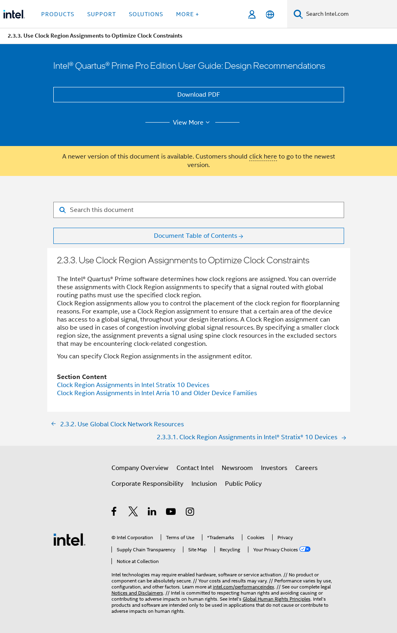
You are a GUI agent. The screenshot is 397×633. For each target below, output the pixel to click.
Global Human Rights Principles (277, 599)
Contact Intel (195, 468)
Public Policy (243, 484)
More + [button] (187, 14)
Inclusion (204, 484)
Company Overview (139, 468)
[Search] (298, 14)
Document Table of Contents (195, 236)
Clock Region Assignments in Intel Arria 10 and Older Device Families (157, 393)
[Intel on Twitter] (133, 513)
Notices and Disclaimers (137, 593)
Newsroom (237, 468)
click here (263, 156)
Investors (274, 468)
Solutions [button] (146, 14)
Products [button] (57, 14)
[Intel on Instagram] (190, 513)
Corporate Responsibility (147, 484)
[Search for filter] (198, 210)
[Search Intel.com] (350, 14)
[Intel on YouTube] (171, 513)
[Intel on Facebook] (114, 513)
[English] (270, 14)
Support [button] (101, 14)
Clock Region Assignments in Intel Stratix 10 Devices (133, 385)
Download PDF (198, 95)
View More (192, 123)
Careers (306, 468)
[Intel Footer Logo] (69, 539)
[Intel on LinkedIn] (152, 513)
